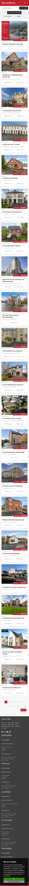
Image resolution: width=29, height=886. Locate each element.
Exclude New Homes (14, 12)
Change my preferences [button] (14, 881)
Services (4, 724)
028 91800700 (5, 825)
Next (23, 710)
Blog (13, 726)
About (17, 724)
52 (24, 706)
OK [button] (14, 879)
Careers (17, 726)
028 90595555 (6, 796)
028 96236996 (6, 853)
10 (14, 706)
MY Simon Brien (6, 726)
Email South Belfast (7, 743)
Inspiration (11, 724)
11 (17, 706)
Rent (9, 723)
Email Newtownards (7, 828)
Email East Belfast (7, 800)
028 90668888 (6, 740)
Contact (4, 728)
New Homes (15, 723)
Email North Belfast (7, 857)
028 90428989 (6, 768)
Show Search (7, 8)
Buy (3, 723)
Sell (6, 723)
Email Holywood (6, 772)
